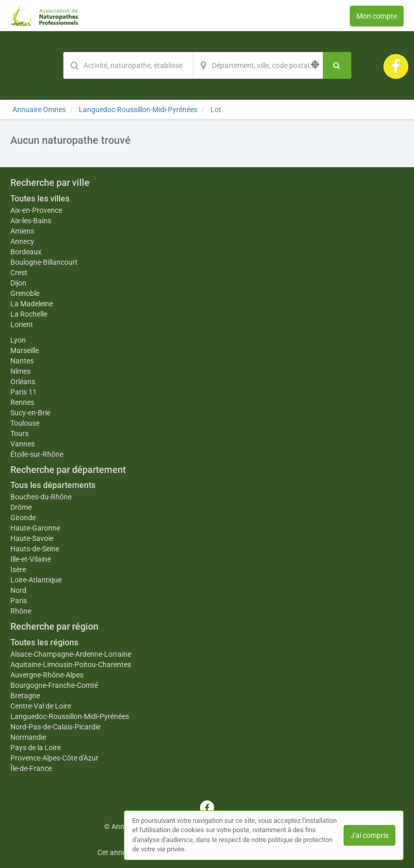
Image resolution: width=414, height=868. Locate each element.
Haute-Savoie (31, 538)
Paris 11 (23, 392)
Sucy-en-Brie (30, 413)
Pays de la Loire (35, 747)
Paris (18, 600)
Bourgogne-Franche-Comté (54, 685)
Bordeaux (25, 252)
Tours (19, 433)
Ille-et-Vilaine (30, 559)
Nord (18, 590)
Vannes (22, 444)
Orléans (22, 381)
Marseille (24, 350)
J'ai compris (369, 835)
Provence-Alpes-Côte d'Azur (54, 758)
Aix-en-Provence (36, 210)
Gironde (23, 517)
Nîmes (20, 371)
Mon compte (376, 16)
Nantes (22, 361)
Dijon (18, 283)
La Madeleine (31, 304)
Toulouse (24, 423)
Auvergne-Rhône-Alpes (46, 675)
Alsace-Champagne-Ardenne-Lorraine (70, 654)
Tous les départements (52, 485)
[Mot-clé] (128, 65)
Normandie (28, 737)
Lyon (18, 340)
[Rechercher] (337, 65)
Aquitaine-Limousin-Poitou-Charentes (70, 664)
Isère (18, 569)
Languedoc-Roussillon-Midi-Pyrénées (69, 716)
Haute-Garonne (35, 528)
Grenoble (24, 293)
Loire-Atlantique (36, 580)
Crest (18, 272)
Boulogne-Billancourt (44, 262)
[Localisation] (258, 65)
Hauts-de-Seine (34, 549)
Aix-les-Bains (30, 220)
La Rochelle (28, 314)
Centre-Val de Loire (40, 706)
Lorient (21, 324)
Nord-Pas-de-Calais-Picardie (55, 727)
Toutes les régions (44, 642)
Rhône (20, 611)
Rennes (22, 402)
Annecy (22, 241)
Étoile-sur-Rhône (36, 454)
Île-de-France (31, 768)
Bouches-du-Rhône (41, 497)
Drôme (21, 507)
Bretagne (25, 695)
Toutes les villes (39, 199)
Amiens (22, 231)
